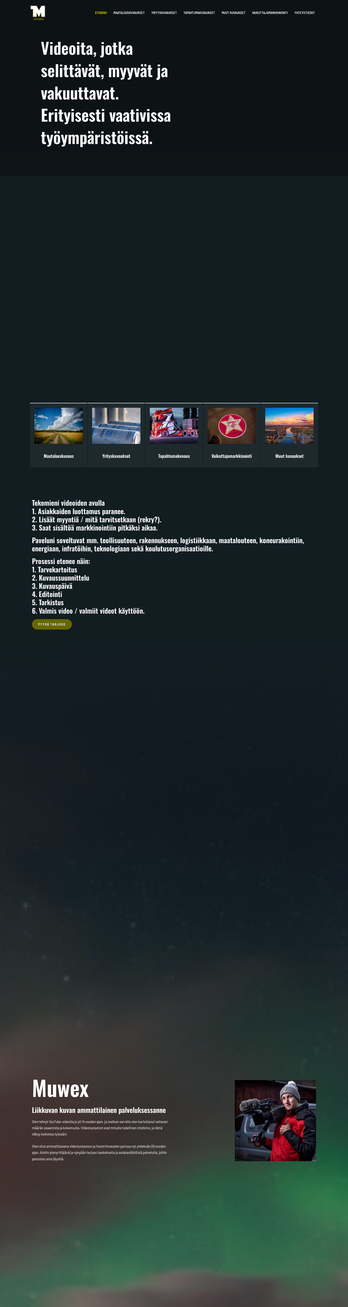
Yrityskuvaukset (116, 456)
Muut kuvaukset (289, 456)
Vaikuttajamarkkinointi (232, 456)
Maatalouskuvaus (59, 456)
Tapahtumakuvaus (174, 456)
